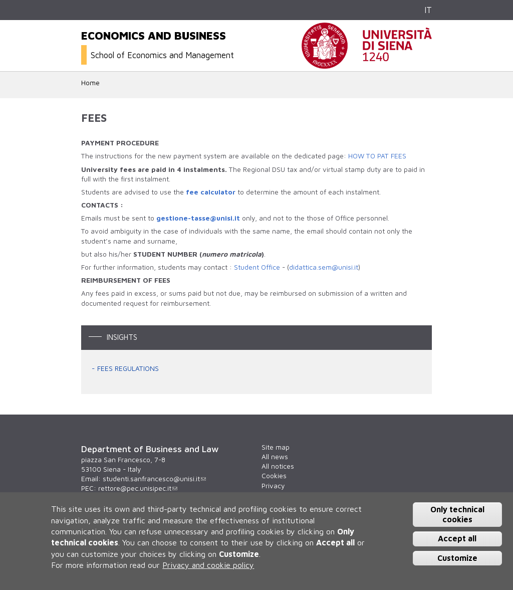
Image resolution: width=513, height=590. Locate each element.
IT (428, 10)
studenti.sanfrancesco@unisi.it (154, 479)
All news (275, 457)
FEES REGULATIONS (128, 368)
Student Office (257, 267)
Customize (457, 557)
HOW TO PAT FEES (377, 156)
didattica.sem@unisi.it (323, 267)
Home (90, 83)
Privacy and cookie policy (208, 564)
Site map (276, 447)
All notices (278, 466)
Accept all (457, 538)
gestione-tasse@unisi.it (198, 218)
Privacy (273, 486)
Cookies (274, 476)
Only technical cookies (457, 514)
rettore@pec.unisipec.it (137, 488)
